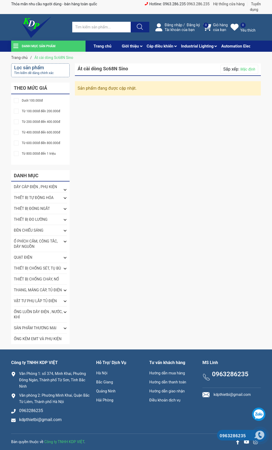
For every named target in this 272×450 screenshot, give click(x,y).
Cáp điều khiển (160, 46)
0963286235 (31, 410)
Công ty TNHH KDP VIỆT (64, 442)
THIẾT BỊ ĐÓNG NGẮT (32, 208)
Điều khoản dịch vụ (164, 400)
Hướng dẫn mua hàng (167, 373)
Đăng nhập (173, 25)
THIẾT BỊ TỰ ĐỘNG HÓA (34, 198)
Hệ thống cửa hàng (228, 4)
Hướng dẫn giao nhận (167, 391)
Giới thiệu (130, 46)
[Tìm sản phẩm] (101, 27)
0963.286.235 (198, 4)
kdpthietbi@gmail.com (40, 419)
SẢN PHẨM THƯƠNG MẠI (35, 328)
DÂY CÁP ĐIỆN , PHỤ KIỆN (35, 187)
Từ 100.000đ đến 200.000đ (41, 111)
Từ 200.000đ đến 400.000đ (41, 122)
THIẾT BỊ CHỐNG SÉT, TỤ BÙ (37, 268)
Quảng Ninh (106, 391)
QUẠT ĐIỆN (23, 257)
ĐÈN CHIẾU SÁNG (28, 230)
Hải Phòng (104, 400)
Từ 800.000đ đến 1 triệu (39, 154)
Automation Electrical (240, 46)
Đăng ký (193, 25)
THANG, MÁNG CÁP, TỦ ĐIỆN (38, 290)
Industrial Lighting (197, 46)
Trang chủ (102, 46)
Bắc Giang (104, 382)
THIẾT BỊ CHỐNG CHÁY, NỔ (36, 279)
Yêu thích (248, 30)
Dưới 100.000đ (32, 101)
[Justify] (139, 27)
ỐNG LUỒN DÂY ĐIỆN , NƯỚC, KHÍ (38, 314)
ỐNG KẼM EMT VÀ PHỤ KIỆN (38, 339)
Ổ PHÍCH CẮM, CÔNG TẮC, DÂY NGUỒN (36, 244)
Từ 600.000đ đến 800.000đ (41, 143)
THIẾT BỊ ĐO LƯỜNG (31, 219)
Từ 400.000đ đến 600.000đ (41, 133)
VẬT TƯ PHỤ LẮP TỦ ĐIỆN (35, 301)
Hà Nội (101, 373)
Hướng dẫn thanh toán (167, 382)
